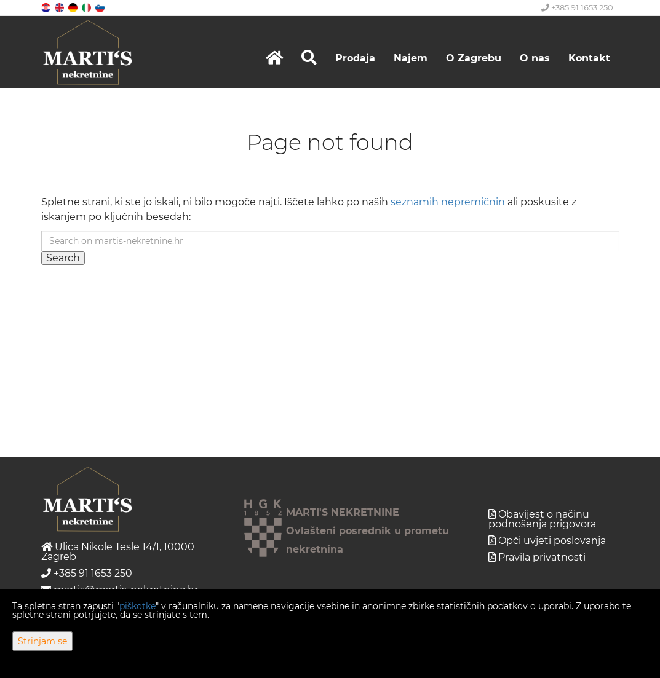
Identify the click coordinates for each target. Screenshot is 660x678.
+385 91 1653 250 (577, 7)
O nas (535, 58)
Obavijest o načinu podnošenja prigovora (542, 519)
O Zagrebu (473, 58)
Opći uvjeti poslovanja (552, 540)
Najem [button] (410, 58)
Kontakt (589, 58)
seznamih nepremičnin (448, 202)
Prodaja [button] (355, 58)
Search (63, 258)
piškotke (137, 606)
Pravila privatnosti (542, 557)
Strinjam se (42, 641)
